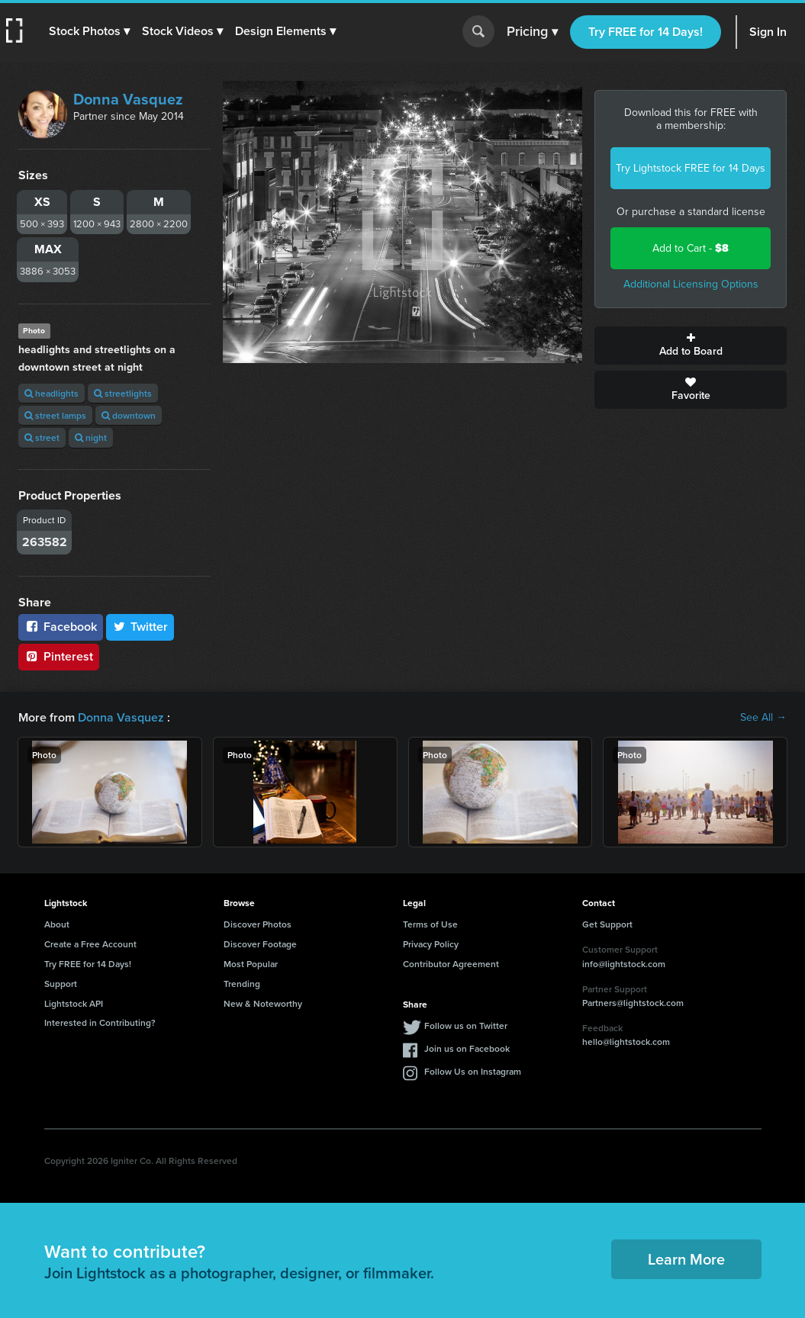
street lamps (55, 415)
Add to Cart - (690, 248)
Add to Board (690, 345)
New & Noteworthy (263, 1003)
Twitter (140, 626)
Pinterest (58, 656)
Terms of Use (430, 924)
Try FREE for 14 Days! (645, 31)
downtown (128, 415)
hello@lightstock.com (626, 1041)
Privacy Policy (431, 943)
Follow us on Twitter (465, 1025)
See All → (763, 717)
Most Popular (251, 963)
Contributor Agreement (451, 963)
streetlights (123, 393)
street (42, 437)
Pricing (532, 32)
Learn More (686, 1259)
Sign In (768, 31)
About (56, 924)
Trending (242, 983)
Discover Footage (260, 943)
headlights (51, 393)
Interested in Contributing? (100, 1022)
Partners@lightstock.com (633, 1002)
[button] (89, 31)
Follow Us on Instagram (472, 1071)
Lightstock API (73, 1003)
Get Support (607, 924)
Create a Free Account (90, 943)
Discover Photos (257, 924)
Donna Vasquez (128, 99)
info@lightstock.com (623, 963)
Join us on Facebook (467, 1048)
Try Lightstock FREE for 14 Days (690, 168)
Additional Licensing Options (690, 284)
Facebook (60, 626)
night (91, 437)
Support (60, 983)
